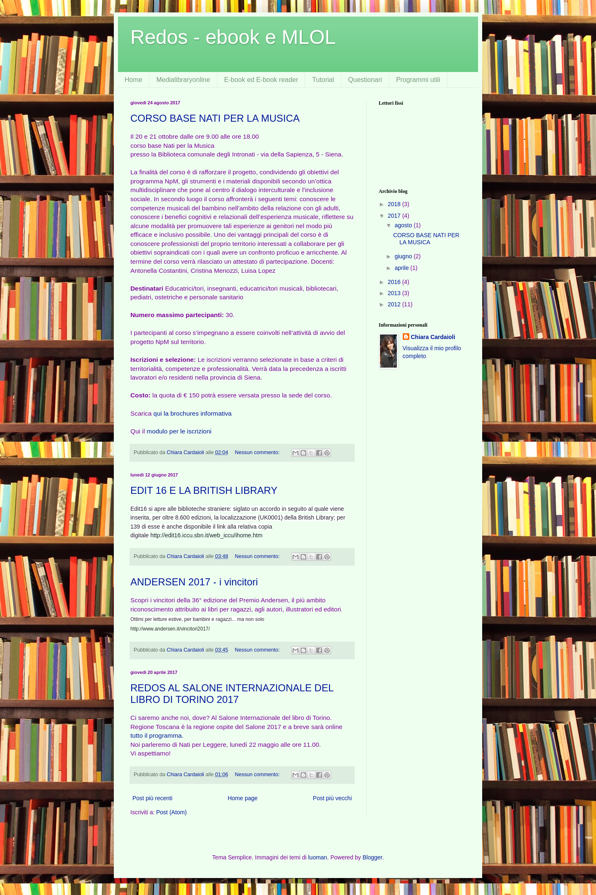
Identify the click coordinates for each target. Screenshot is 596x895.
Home (133, 79)
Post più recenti (152, 798)
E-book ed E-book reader (261, 79)
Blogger (372, 857)
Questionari (365, 79)
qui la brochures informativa (193, 413)
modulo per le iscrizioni (179, 431)
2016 (395, 282)
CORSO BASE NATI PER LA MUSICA (215, 118)
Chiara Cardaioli (433, 337)
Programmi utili (418, 79)
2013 (395, 293)
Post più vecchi (332, 798)
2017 (395, 215)
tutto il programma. (156, 735)
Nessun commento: (258, 452)
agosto (403, 225)
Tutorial (323, 79)
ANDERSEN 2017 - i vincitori (194, 581)
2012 (395, 304)
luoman (317, 857)
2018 (395, 204)
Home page (242, 798)
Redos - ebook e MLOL (233, 37)
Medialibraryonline (183, 79)
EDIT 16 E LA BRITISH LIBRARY (203, 490)
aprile (402, 268)
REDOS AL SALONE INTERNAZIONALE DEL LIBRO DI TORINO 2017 (231, 693)
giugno (403, 256)
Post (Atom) (171, 812)
